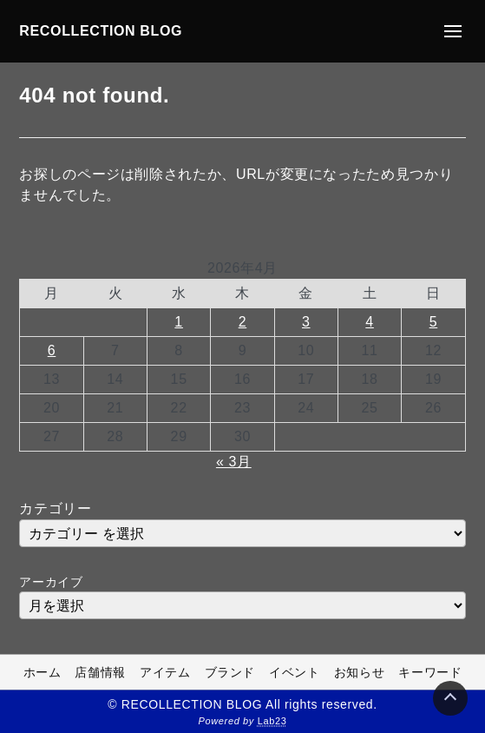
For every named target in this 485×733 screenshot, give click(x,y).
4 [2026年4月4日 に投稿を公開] (369, 321)
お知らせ (359, 672)
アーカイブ (50, 582)
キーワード (430, 672)
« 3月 (234, 461)
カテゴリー (55, 508)
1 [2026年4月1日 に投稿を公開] (178, 321)
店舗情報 (100, 672)
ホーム (42, 672)
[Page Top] (450, 698)
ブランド (230, 672)
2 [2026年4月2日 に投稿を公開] (243, 321)
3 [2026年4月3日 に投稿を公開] (306, 321)
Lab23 (272, 721)
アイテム (165, 672)
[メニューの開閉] (453, 31)
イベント (294, 672)
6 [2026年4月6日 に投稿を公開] (52, 350)
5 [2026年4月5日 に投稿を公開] (433, 321)
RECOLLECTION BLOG (100, 30)
